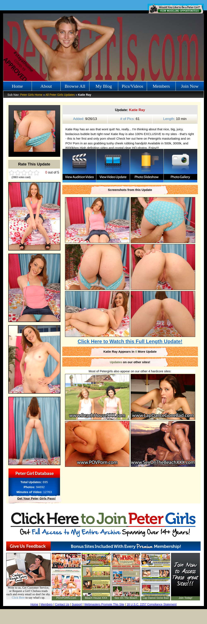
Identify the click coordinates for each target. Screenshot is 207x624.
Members (161, 86)
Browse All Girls (75, 87)
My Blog (104, 86)
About (46, 86)
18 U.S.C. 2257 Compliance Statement (152, 604)
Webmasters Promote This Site (104, 604)
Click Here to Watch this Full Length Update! (130, 341)
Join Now (190, 86)
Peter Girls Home (31, 94)
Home (17, 86)
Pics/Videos (132, 86)
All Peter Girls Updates (60, 94)
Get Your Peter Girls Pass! (36, 498)
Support (77, 604)
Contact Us (62, 604)
